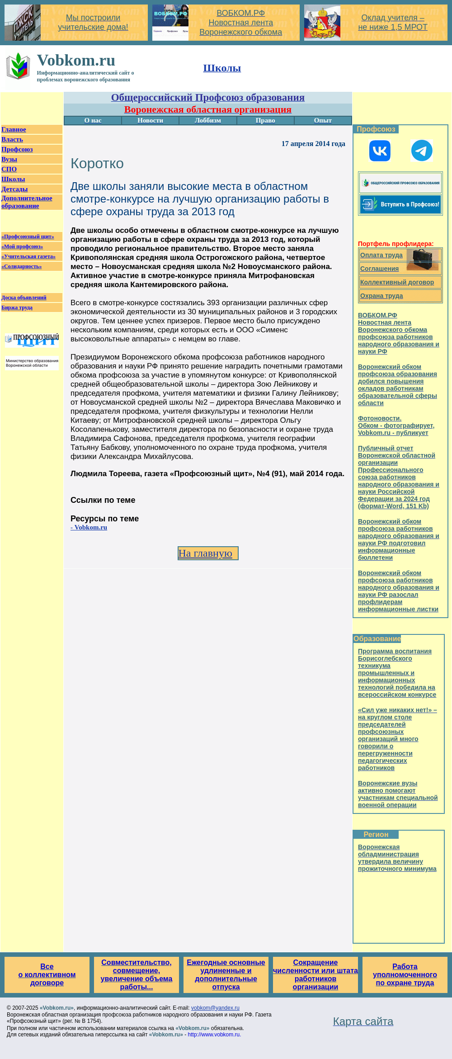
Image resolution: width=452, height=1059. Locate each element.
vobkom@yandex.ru (215, 1008)
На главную (205, 553)
